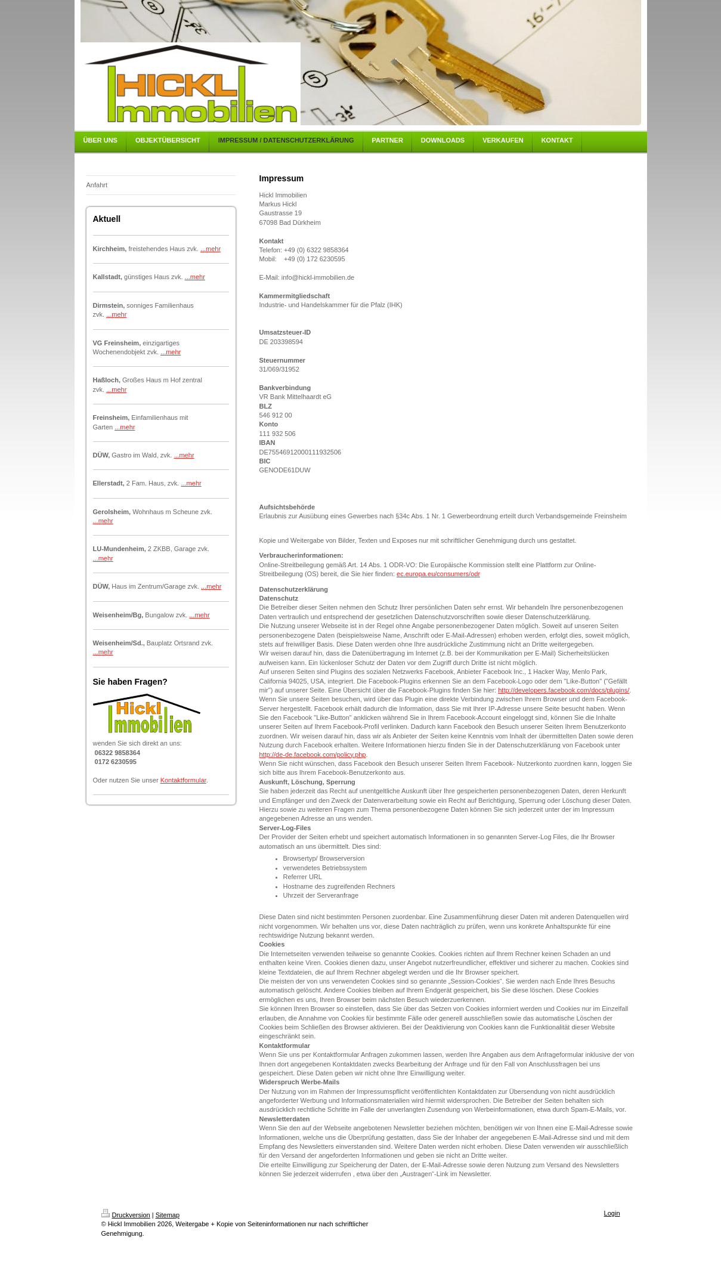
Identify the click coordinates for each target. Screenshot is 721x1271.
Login (612, 1213)
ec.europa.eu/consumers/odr (438, 573)
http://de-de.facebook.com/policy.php (312, 754)
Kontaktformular (183, 780)
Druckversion (125, 1215)
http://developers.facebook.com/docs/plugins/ (563, 690)
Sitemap (168, 1215)
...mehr (210, 248)
